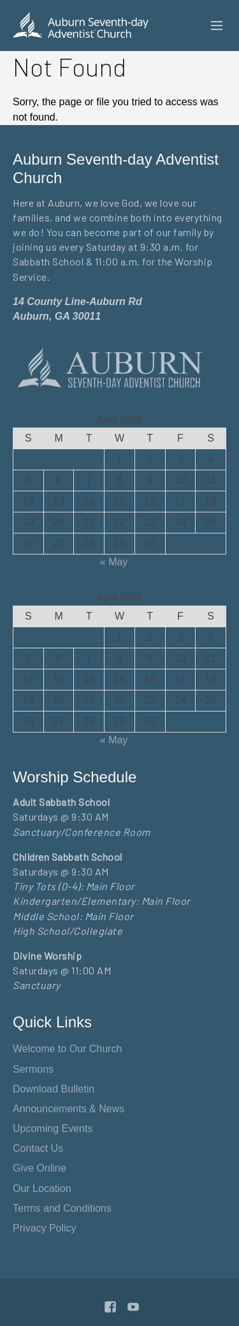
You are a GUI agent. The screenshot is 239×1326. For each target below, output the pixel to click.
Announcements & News (68, 1108)
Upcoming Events (52, 1128)
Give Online (39, 1168)
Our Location (42, 1188)
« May (114, 561)
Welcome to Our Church (67, 1048)
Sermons (33, 1069)
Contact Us (38, 1148)
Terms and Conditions (62, 1208)
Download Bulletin (53, 1089)
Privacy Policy (44, 1228)
